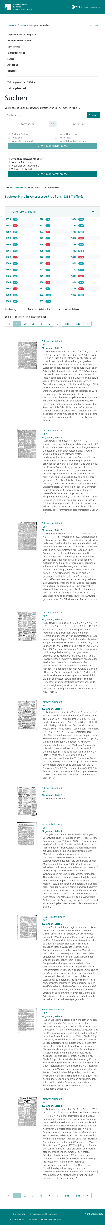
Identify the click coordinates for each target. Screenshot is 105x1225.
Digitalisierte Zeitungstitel (21, 34)
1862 (8, 256)
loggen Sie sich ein (18, 187)
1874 (41, 244)
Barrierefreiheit (17, 1219)
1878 (41, 269)
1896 (74, 294)
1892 (74, 269)
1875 (41, 250)
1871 (41, 225)
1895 (74, 288)
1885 (74, 225)
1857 (8, 225)
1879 (41, 275)
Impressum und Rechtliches (43, 1213)
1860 (8, 244)
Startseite (11, 25)
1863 (8, 263)
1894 (74, 282)
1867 (8, 288)
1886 (74, 231)
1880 (41, 282)
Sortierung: (11, 309)
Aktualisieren (72, 309)
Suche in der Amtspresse (52, 174)
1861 (8, 250)
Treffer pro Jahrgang (23, 211)
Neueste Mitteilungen (23, 162)
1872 (41, 231)
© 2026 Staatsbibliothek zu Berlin (45, 1219)
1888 (74, 244)
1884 (74, 219)
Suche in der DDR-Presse (52, 146)
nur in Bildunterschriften (72, 141)
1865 (8, 275)
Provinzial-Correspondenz (25, 165)
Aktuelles (12, 64)
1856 (8, 219)
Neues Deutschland (22, 141)
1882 (41, 294)
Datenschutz (19, 1213)
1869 (8, 301)
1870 (41, 219)
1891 (74, 263)
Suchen (93, 115)
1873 (41, 237)
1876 (41, 256)
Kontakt (11, 70)
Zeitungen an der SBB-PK (21, 82)
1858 (8, 231)
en (96, 25)
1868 (8, 294)
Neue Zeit (16, 137)
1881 (41, 288)
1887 (74, 237)
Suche (23, 25)
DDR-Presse (13, 46)
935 (67, 324)
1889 (74, 250)
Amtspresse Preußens (19, 40)
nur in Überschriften (70, 134)
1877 (41, 263)
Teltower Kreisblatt (21, 169)
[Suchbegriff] (46, 115)
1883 (41, 301)
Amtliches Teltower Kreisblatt (27, 158)
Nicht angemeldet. (94, 1213)
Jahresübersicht (16, 52)
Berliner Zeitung (20, 134)
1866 (8, 282)
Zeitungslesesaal (16, 88)
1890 (74, 256)
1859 (8, 237)
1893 (74, 275)
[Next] (88, 324)
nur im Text (65, 137)
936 (78, 324)
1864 (8, 269)
